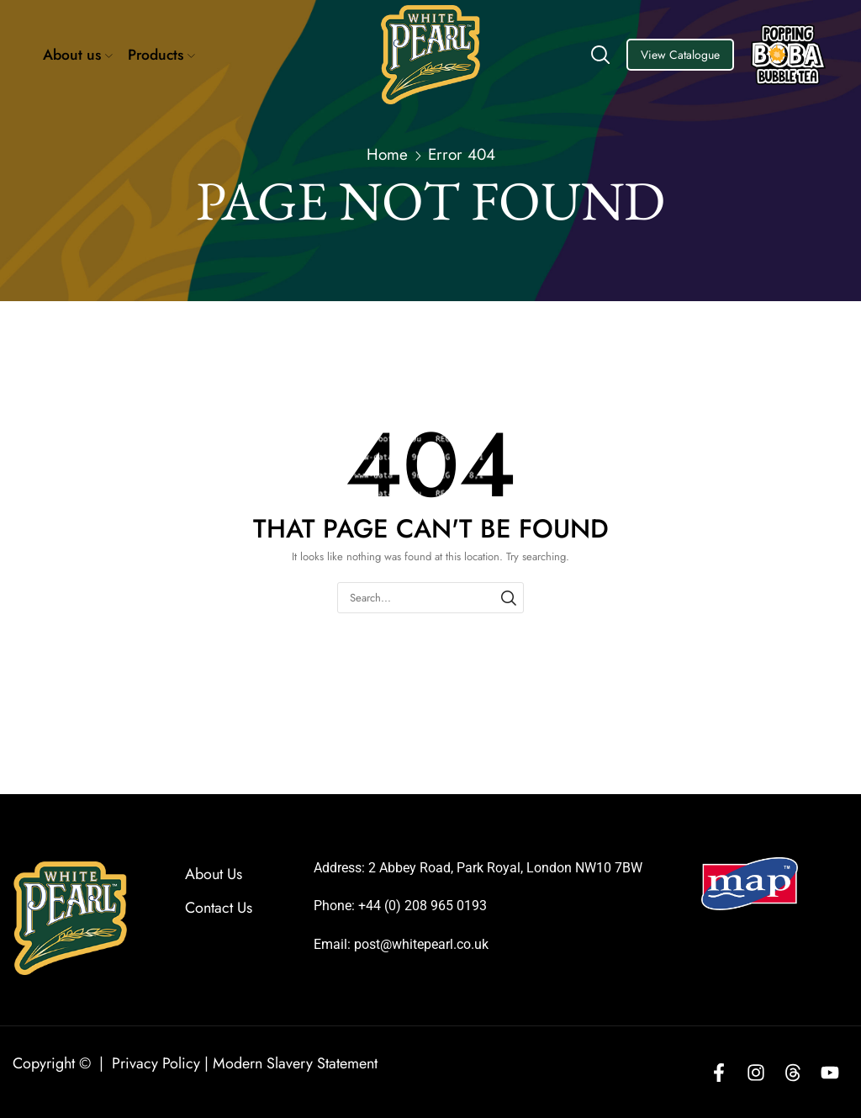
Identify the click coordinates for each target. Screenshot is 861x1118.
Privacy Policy (156, 1063)
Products (161, 55)
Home (387, 155)
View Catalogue (680, 54)
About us (78, 55)
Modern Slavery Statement (295, 1063)
